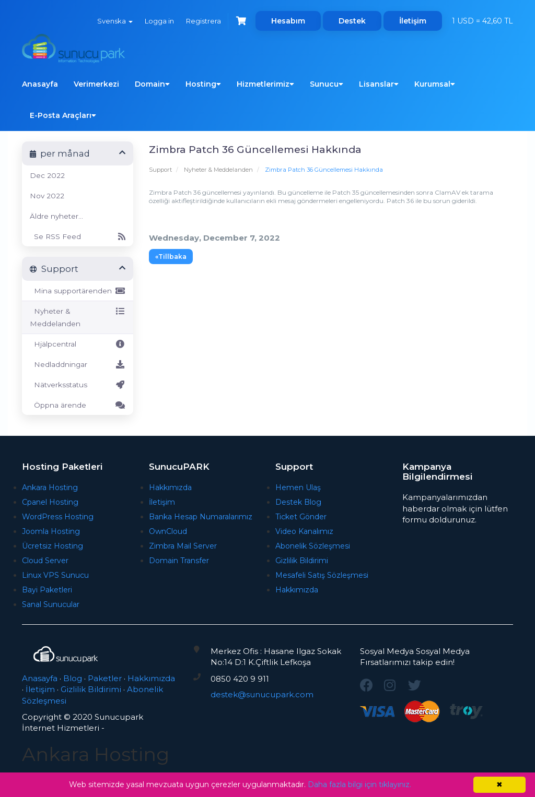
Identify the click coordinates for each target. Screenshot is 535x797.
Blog (72, 678)
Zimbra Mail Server (183, 546)
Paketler (105, 678)
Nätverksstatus (77, 384)
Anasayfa (40, 84)
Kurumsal (434, 84)
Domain (152, 84)
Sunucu (326, 84)
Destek (352, 21)
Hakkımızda (170, 487)
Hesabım (288, 21)
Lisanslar (379, 84)
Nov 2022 (47, 196)
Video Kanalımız (304, 531)
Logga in (157, 21)
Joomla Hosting (51, 531)
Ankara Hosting (50, 487)
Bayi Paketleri (47, 589)
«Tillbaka (171, 256)
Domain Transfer (179, 560)
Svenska (113, 21)
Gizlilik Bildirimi (301, 560)
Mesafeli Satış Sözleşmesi (321, 575)
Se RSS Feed (77, 236)
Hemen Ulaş (298, 487)
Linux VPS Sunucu (55, 575)
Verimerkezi (96, 84)
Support (160, 169)
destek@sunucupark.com (262, 694)
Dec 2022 (47, 175)
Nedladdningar (77, 364)
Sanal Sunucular (50, 604)
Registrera (202, 21)
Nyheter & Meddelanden (218, 169)
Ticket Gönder (301, 516)
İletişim (412, 21)
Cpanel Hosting (50, 502)
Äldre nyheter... (56, 216)
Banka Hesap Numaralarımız (200, 516)
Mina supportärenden (77, 290)
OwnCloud (168, 531)
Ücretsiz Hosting (52, 546)
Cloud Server (45, 560)
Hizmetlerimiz (265, 84)
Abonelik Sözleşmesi (312, 546)
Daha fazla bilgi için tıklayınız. (359, 784)
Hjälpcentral (77, 344)
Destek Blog (298, 502)
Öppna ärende (77, 405)
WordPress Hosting (58, 516)
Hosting (203, 84)
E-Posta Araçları (63, 115)
